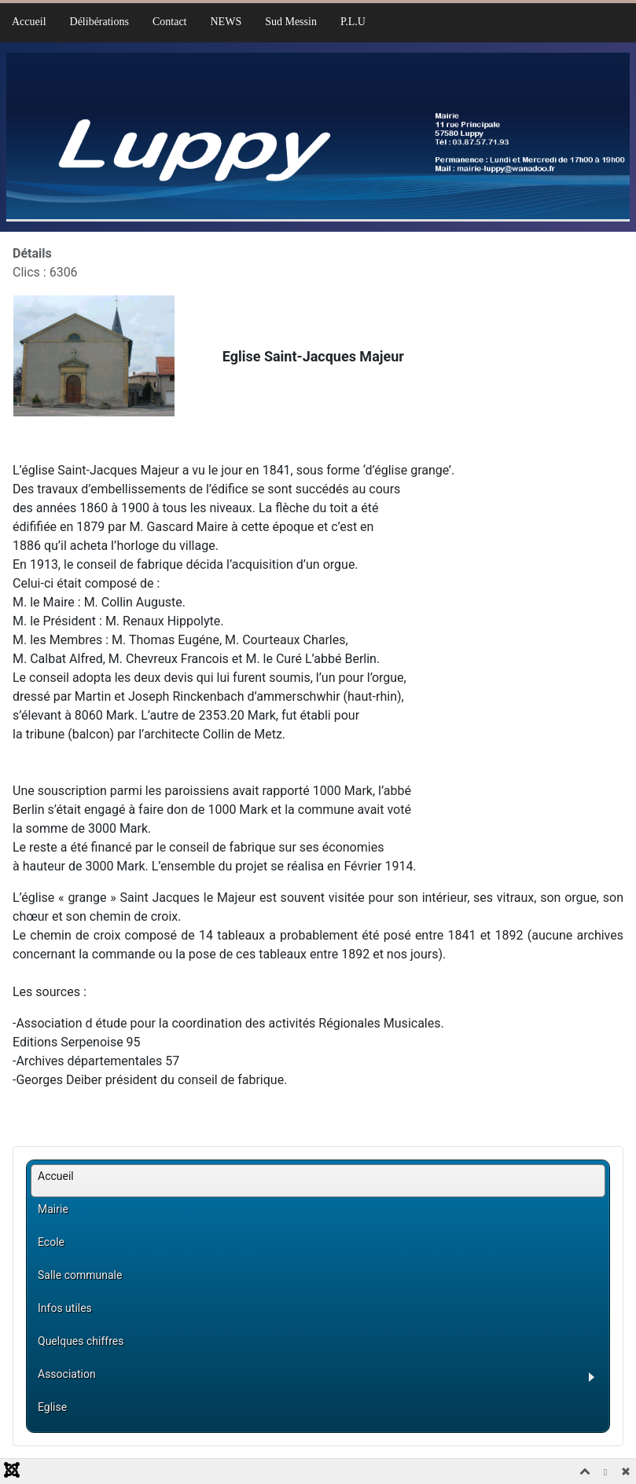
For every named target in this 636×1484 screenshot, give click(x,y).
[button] (321, 1379)
